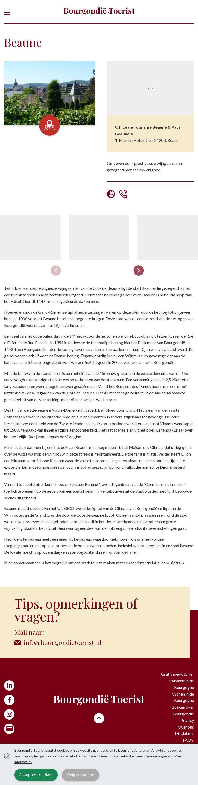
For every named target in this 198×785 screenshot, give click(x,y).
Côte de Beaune (81, 392)
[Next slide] (139, 270)
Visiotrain (175, 562)
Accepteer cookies (36, 774)
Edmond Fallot (122, 467)
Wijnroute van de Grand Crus (29, 515)
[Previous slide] (56, 270)
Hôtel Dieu (20, 301)
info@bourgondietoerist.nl (62, 642)
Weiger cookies (81, 774)
